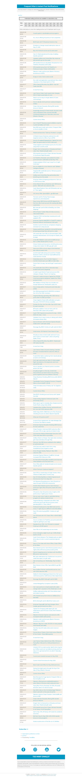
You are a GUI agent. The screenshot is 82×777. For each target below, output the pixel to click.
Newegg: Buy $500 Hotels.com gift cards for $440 (47, 327)
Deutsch (51, 775)
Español (38, 775)
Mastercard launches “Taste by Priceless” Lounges (47, 132)
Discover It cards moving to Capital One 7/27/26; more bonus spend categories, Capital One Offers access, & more (47, 278)
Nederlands (44, 775)
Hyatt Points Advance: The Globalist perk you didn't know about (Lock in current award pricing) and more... (47, 539)
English (27, 775)
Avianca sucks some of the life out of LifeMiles (46, 721)
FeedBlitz (32, 737)
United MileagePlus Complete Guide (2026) (45, 583)
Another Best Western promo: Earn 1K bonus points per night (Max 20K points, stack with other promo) (47, 487)
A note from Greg (38, 90)
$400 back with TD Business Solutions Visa (45, 42)
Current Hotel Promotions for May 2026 (44, 660)
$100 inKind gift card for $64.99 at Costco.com (46, 601)
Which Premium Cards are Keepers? (43, 469)
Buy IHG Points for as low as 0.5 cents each (45, 50)
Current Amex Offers (39, 119)
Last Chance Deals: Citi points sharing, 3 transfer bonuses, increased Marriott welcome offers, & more (46, 351)
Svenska (48, 775)
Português (31, 775)
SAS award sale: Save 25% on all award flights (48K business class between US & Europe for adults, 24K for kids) (47, 235)
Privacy (49, 774)
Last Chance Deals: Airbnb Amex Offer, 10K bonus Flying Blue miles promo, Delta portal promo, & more (47, 642)
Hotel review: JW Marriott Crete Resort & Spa (46, 331)
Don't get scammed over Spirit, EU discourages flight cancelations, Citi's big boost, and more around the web (46, 362)
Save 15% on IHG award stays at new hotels (45, 529)
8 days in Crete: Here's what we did (43, 77)
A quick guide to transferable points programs (46, 33)
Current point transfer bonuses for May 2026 (45, 656)
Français (34, 775)
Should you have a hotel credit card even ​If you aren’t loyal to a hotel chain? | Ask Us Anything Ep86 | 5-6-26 (46, 336)
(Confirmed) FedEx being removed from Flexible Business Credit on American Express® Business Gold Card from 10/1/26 (46, 254)
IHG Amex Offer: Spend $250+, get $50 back (45, 193)
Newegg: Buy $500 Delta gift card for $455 (45, 579)
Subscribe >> (23, 729)
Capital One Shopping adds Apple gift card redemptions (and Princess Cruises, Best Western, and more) (47, 610)
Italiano (41, 775)
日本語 (55, 775)
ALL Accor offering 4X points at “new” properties (46, 37)
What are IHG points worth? (41, 417)
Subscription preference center (31, 734)
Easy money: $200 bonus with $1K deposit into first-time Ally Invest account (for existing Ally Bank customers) (47, 203)
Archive (24, 735)
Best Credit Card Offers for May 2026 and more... (46, 665)
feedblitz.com (39, 774)
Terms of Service (53, 774)
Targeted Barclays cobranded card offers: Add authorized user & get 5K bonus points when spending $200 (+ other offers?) (46, 502)
